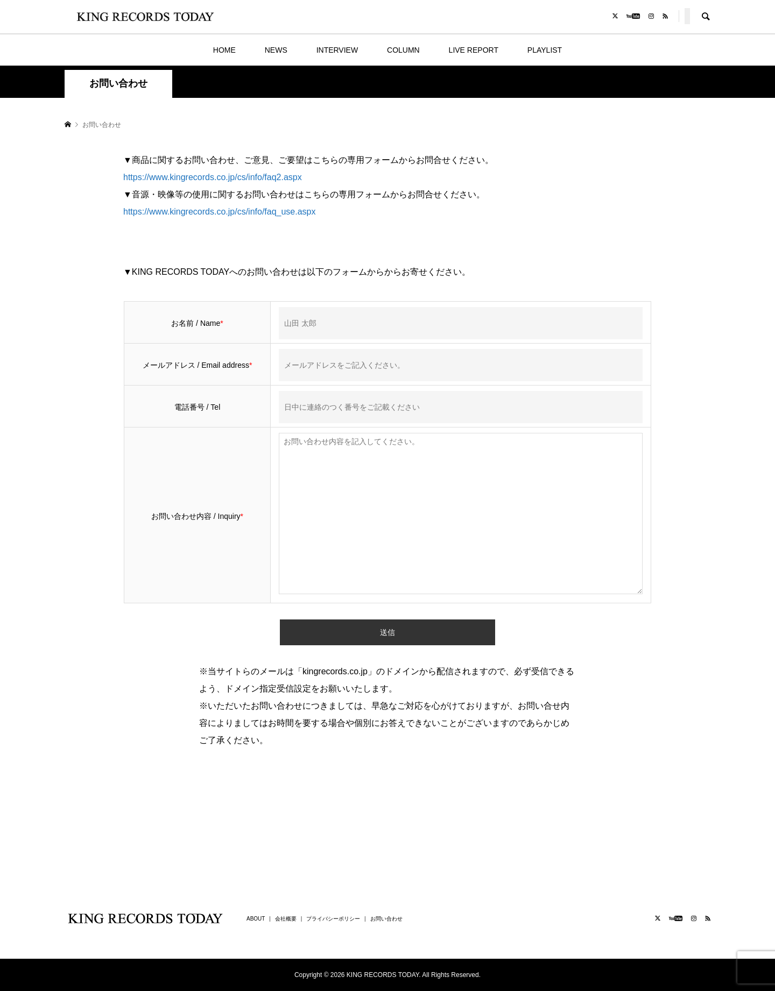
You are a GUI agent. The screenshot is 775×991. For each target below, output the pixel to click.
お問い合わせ (386, 919)
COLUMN (403, 50)
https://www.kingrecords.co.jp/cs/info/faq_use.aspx (219, 211)
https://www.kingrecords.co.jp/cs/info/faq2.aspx (212, 177)
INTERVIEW (337, 50)
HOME (224, 50)
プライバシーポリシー (333, 919)
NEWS (276, 50)
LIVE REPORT (473, 50)
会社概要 (286, 919)
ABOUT (255, 919)
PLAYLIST (544, 50)
